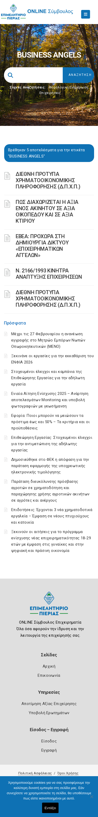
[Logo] (49, 607)
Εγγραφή (49, 750)
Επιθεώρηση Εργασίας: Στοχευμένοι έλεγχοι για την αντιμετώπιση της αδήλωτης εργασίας (51, 443)
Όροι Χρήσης (67, 773)
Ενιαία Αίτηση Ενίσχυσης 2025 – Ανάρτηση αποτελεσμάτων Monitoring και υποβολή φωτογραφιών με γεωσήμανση (50, 399)
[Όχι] (91, 799)
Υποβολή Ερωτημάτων (49, 712)
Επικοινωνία (49, 675)
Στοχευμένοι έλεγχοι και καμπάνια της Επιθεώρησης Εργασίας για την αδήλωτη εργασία (48, 378)
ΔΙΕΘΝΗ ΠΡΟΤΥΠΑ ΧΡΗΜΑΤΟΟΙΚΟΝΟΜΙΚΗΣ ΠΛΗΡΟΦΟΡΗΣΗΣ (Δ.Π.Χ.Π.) (48, 180)
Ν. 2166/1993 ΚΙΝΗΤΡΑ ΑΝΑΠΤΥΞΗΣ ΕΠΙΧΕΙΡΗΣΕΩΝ (49, 273)
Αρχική (49, 666)
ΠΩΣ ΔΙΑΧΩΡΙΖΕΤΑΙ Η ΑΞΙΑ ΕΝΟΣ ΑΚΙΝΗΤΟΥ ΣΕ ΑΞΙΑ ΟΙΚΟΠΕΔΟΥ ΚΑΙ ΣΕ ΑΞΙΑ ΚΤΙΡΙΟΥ (47, 211)
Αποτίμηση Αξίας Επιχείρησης (49, 703)
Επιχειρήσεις (50, 93)
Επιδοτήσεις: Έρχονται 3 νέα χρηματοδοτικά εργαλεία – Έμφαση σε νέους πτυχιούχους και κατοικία (51, 516)
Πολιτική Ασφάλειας (35, 773)
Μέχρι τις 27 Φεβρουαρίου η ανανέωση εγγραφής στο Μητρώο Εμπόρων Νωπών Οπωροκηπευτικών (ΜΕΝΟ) (48, 340)
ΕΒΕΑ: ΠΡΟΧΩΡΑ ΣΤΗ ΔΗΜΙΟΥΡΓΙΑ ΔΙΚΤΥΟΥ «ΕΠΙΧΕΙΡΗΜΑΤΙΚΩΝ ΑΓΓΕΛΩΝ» (42, 245)
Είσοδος (49, 741)
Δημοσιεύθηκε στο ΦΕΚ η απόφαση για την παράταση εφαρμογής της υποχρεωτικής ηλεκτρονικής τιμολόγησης (50, 465)
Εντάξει (50, 808)
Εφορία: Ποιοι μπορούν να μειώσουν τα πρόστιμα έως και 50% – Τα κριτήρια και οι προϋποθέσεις (50, 421)
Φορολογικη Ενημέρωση (68, 87)
